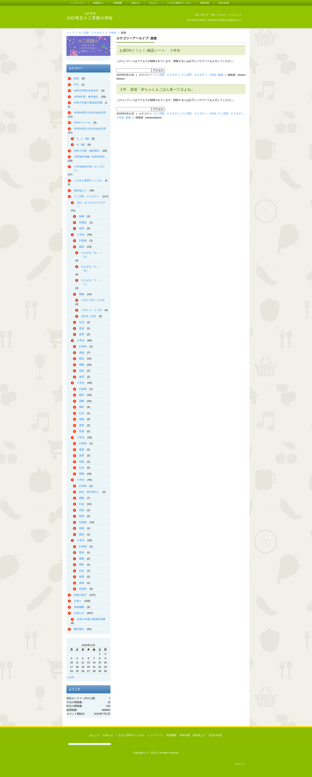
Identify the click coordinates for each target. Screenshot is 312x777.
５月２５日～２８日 (92, 300)
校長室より (98, 3)
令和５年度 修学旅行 (87, 150)
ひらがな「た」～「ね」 (91, 268)
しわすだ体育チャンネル (179, 3)
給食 (76, 78)
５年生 (81, 479)
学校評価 (204, 3)
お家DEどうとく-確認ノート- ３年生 (149, 50)
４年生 (81, 437)
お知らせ (135, 3)
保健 (81, 216)
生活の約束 (223, 3)
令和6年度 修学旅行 (86, 96)
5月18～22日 (88, 316)
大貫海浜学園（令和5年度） (90, 156)
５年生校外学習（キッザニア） (89, 168)
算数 (81, 294)
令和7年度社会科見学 (86, 90)
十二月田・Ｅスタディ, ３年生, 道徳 (202, 74)
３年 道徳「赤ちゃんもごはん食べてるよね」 (157, 89)
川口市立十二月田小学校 (86, 26)
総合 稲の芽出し (89, 491)
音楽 (81, 328)
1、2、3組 (83, 138)
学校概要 (117, 3)
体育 (81, 228)
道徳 (81, 352)
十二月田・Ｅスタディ (167, 74)
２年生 (81, 340)
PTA (76, 84)
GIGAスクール (82, 122)
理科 (81, 406)
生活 (81, 322)
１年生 (81, 234)
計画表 (83, 240)
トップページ (77, 3)
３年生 (81, 382)
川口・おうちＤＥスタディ (91, 204)
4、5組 (81, 144)
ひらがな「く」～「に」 (91, 282)
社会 (81, 413)
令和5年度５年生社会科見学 (90, 128)
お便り (78, 600)
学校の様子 (80, 594)
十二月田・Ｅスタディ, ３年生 (198, 113)
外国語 (83, 222)
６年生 (81, 540)
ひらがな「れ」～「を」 (91, 254)
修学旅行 (79, 629)
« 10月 (70, 677)
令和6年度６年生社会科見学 (90, 112)
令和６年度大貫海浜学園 (88, 102)
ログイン (240, 763)
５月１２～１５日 (91, 310)
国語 (81, 246)
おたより (153, 3)
